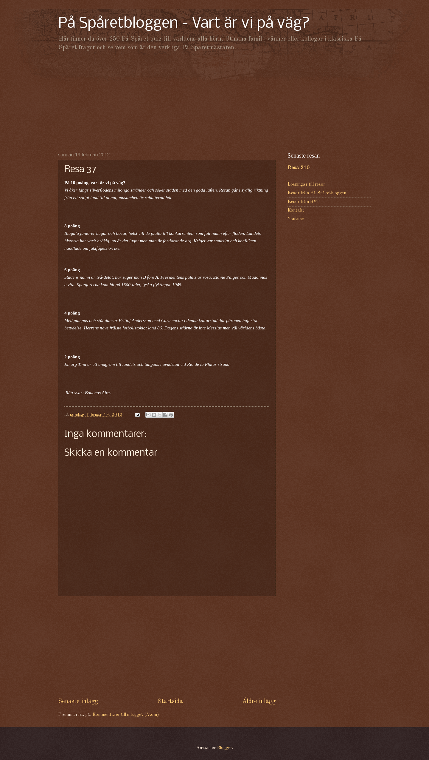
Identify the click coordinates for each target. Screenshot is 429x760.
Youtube (295, 219)
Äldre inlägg (259, 701)
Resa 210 (298, 167)
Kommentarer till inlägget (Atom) (125, 715)
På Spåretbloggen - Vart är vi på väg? (184, 24)
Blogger (224, 748)
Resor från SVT (303, 202)
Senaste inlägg (78, 701)
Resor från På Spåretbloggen (316, 193)
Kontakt (295, 210)
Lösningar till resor (306, 184)
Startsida (170, 701)
